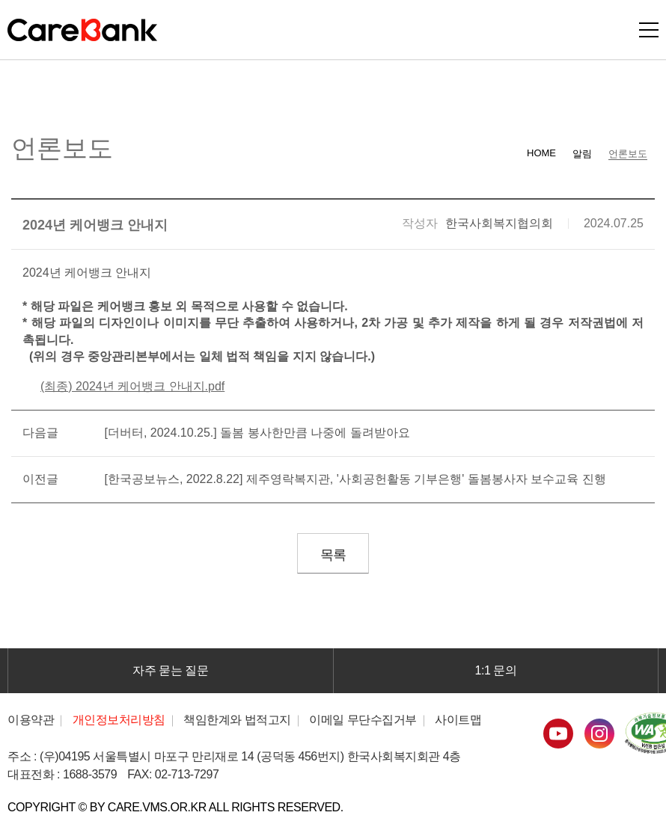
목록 (333, 554)
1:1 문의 (496, 670)
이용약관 (30, 719)
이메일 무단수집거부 (363, 719)
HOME (541, 153)
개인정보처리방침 (119, 719)
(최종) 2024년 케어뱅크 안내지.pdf (132, 386)
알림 (582, 153)
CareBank (82, 30)
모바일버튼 (649, 29)
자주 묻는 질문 (170, 670)
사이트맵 (458, 719)
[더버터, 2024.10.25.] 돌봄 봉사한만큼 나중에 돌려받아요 (256, 432)
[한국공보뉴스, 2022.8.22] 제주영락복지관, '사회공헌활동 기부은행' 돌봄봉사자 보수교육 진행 (354, 479)
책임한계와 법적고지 (237, 719)
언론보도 (627, 153)
